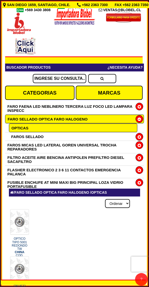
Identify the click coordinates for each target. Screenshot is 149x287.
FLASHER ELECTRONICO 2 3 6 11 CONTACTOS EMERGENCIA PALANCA (64, 172)
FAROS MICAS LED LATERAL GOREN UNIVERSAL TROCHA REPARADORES (61, 147)
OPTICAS (19, 128)
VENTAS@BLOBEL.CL (122, 10)
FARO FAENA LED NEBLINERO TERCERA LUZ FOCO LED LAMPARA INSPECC (69, 108)
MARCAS (109, 93)
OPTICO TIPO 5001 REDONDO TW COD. (19, 249)
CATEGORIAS (40, 93)
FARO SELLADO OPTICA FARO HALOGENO (47, 119)
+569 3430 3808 (38, 10)
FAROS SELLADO (27, 136)
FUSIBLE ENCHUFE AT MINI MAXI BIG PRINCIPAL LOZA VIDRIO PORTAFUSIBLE (65, 184)
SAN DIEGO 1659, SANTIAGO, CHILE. (37, 5)
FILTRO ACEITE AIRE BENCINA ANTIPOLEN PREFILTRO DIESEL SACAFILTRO (65, 159)
